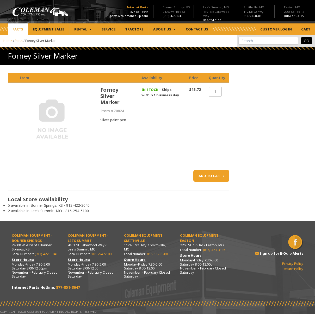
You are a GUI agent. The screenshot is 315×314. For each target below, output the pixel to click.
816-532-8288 (157, 254)
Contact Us (197, 29)
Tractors (134, 29)
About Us (164, 29)
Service (108, 29)
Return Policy (293, 268)
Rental (83, 29)
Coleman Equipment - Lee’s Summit (88, 238)
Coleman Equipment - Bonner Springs (32, 238)
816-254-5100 (101, 254)
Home (7, 41)
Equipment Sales (49, 29)
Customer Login (276, 29)
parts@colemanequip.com (129, 16)
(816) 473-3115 (214, 249)
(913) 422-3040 (46, 254)
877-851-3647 (139, 12)
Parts (18, 29)
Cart (305, 29)
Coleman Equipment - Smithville (144, 238)
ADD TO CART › (211, 175)
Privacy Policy (292, 263)
